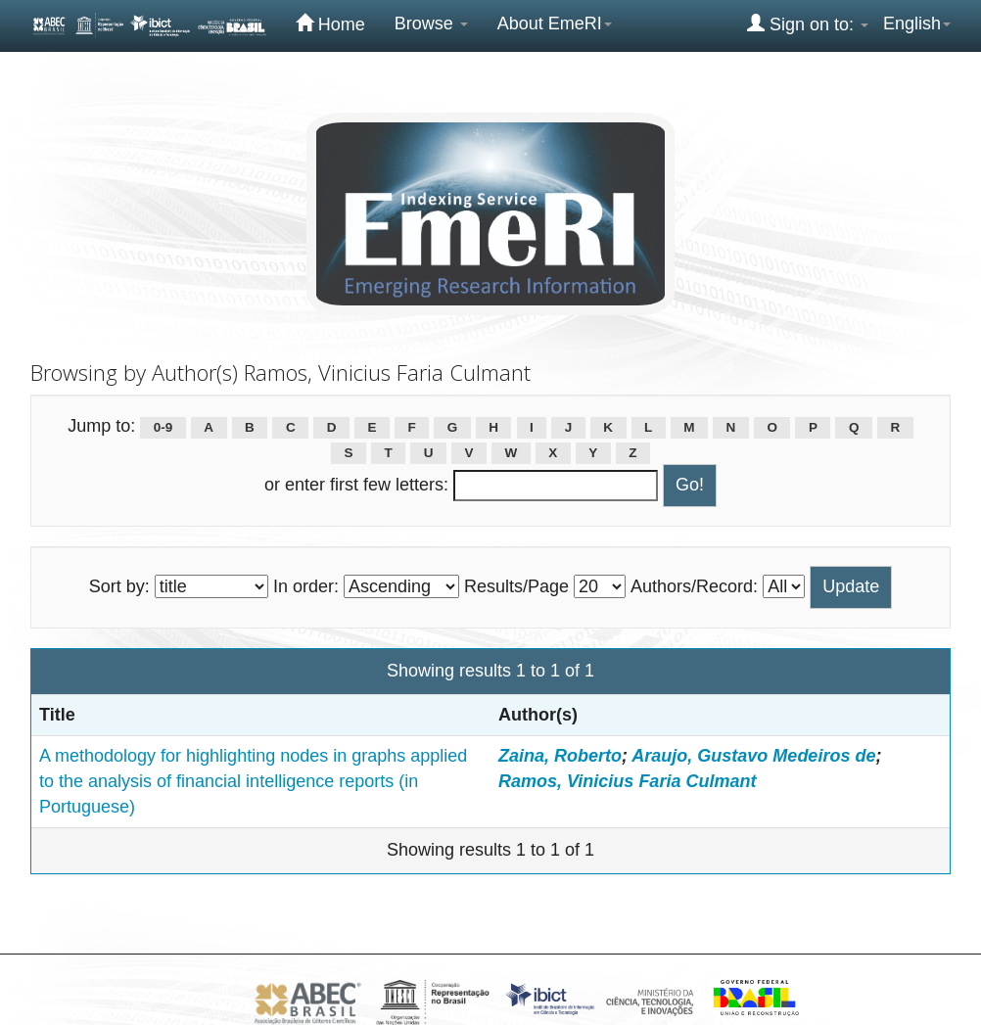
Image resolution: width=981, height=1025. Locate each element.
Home (330, 23)
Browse (431, 23)
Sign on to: (807, 23)
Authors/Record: (694, 586)
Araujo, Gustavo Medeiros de (753, 756)
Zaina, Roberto (560, 756)
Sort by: (119, 586)
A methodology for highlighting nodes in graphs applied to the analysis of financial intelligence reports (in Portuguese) (253, 780)
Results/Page (516, 586)
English (917, 23)
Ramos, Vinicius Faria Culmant (627, 781)
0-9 (163, 427)
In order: (306, 586)
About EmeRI (554, 23)
